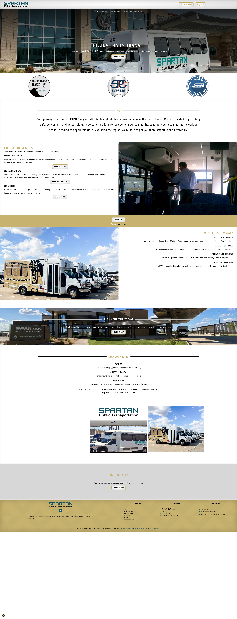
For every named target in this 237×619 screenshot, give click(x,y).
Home (97, 12)
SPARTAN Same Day (12, 171)
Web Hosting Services (141, 528)
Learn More (118, 57)
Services (104, 12)
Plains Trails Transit (118, 45)
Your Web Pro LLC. (155, 528)
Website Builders (125, 528)
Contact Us (138, 12)
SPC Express (9, 186)
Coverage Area (115, 12)
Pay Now (118, 364)
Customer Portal (127, 12)
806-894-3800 (121, 224)
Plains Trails (60, 167)
